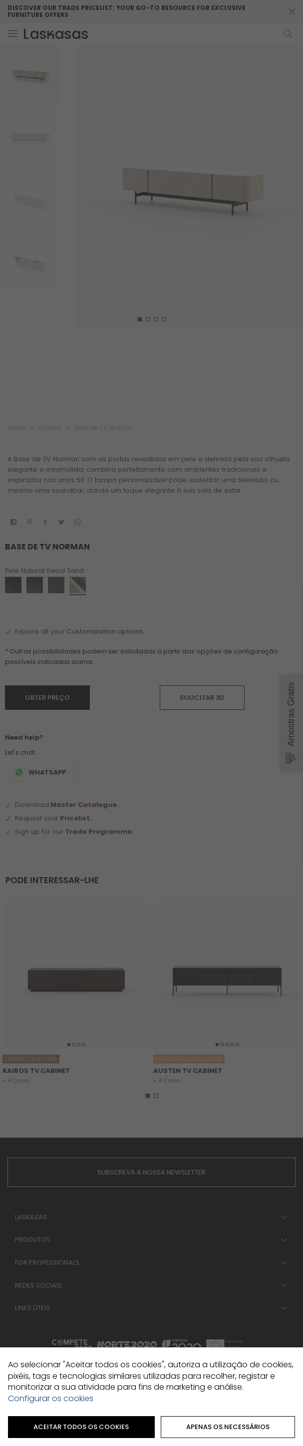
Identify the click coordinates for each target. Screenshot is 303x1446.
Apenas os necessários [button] (228, 1427)
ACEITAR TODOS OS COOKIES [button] (81, 1427)
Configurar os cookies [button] (50, 1398)
